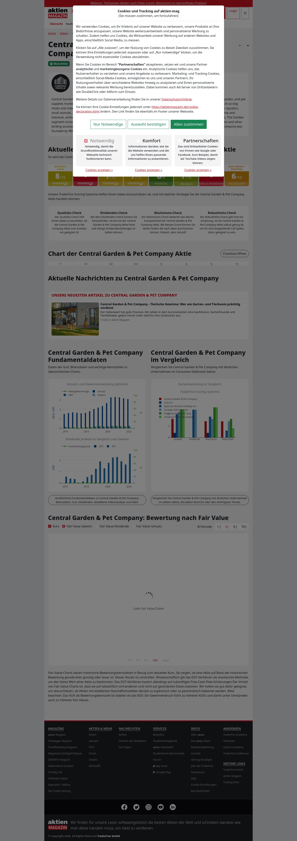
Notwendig (102, 140)
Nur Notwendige (108, 124)
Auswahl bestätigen (148, 124)
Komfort (151, 140)
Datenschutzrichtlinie (177, 99)
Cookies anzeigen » (99, 170)
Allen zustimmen (189, 124)
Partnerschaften (201, 140)
